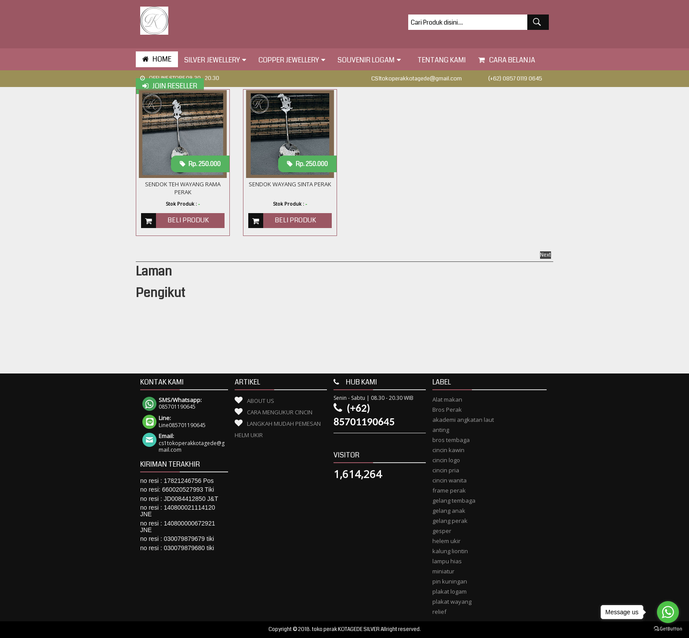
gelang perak (450, 521)
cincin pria (445, 470)
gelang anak (448, 511)
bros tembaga (451, 440)
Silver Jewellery (215, 60)
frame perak (449, 490)
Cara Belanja (506, 60)
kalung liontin (450, 551)
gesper (441, 531)
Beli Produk (188, 220)
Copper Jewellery (291, 60)
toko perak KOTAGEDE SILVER (346, 629)
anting (440, 430)
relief (439, 612)
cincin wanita (449, 480)
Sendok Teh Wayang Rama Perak (183, 188)
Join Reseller (169, 86)
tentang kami (439, 60)
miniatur (443, 571)
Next (545, 255)
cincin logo (446, 460)
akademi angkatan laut (463, 420)
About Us (260, 401)
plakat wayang (451, 601)
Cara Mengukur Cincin (279, 412)
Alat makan (447, 399)
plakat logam (449, 591)
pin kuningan (449, 581)
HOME (156, 59)
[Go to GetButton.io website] (668, 629)
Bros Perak (447, 409)
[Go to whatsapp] (668, 612)
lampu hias (447, 561)
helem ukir (446, 541)
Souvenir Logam (369, 60)
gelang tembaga (453, 500)
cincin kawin (448, 450)
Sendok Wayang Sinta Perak (290, 184)
